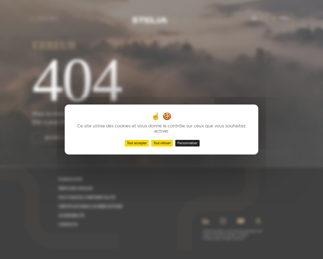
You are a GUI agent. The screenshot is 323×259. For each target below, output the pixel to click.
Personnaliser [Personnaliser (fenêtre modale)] (187, 143)
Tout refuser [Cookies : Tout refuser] (162, 143)
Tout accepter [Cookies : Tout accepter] (137, 143)
